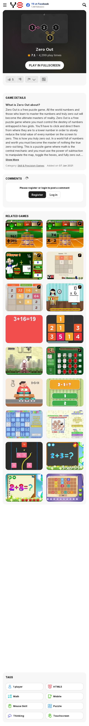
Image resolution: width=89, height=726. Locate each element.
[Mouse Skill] (24, 706)
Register (37, 194)
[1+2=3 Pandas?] (64, 392)
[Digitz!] (24, 424)
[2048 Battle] (24, 297)
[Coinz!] (64, 424)
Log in (53, 194)
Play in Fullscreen (44, 65)
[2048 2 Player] (64, 266)
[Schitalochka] (24, 488)
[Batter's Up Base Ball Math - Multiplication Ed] (64, 234)
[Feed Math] (24, 392)
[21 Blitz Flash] (64, 361)
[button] (12, 160)
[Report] (31, 79)
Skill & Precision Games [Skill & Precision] (31, 165)
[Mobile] (64, 696)
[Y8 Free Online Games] (16, 5)
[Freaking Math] (24, 329)
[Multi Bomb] (24, 361)
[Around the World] (64, 297)
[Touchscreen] (64, 715)
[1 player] (24, 686)
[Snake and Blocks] (24, 456)
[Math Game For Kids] (64, 456)
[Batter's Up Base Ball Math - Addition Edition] (24, 234)
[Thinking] (24, 715)
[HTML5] (64, 686)
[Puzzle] (64, 706)
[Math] (24, 696)
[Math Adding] (24, 266)
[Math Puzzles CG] (64, 488)
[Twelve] (64, 329)
